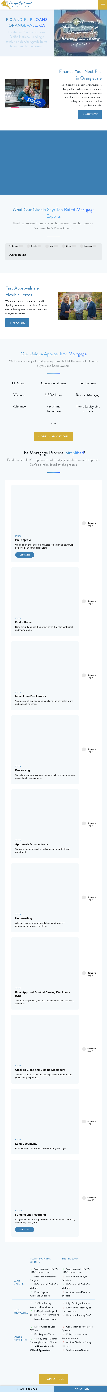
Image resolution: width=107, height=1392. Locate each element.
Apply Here (80, 1389)
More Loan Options (53, 417)
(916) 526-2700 (26, 1389)
